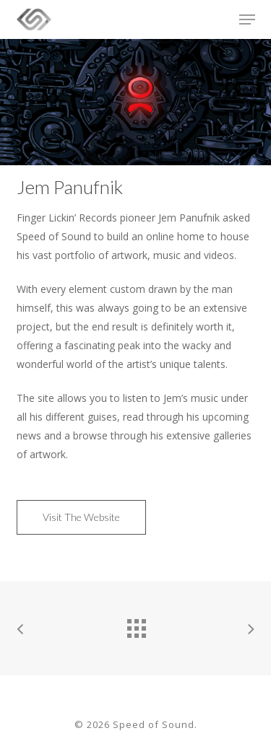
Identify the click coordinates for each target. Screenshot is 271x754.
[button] (247, 19)
